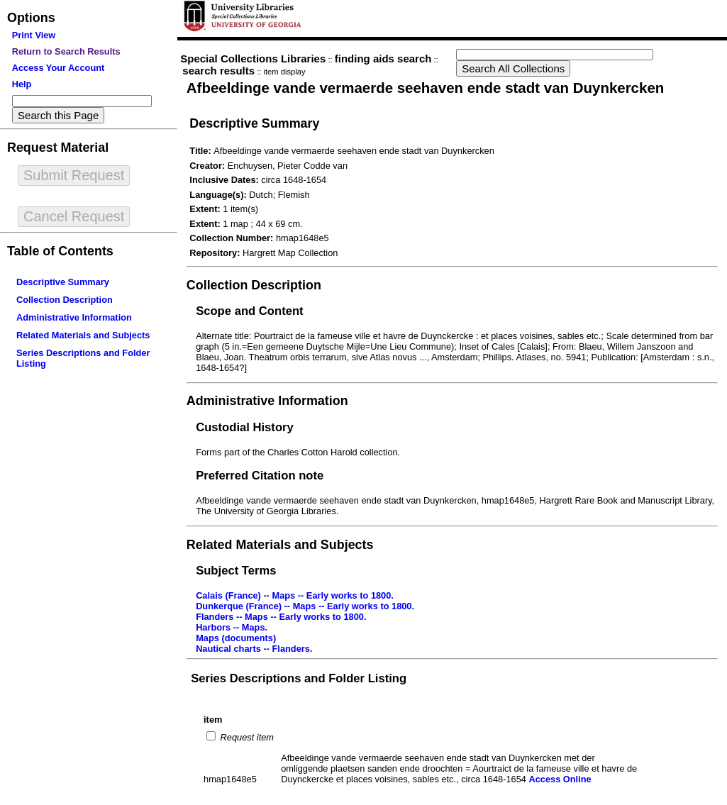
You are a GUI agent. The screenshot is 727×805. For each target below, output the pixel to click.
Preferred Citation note (259, 475)
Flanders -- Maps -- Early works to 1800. (281, 616)
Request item (246, 737)
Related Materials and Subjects (83, 335)
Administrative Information (74, 317)
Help (22, 84)
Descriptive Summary (62, 282)
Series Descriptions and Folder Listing (298, 678)
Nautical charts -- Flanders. (254, 648)
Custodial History (245, 427)
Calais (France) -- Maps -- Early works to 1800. (295, 595)
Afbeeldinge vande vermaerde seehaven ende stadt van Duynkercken (425, 87)
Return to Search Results (66, 51)
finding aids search (383, 58)
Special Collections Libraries (253, 58)
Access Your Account (58, 67)
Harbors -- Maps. (231, 627)
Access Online (559, 779)
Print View (34, 35)
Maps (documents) (236, 638)
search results (218, 71)
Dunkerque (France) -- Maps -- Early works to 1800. (305, 606)
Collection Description (64, 299)
